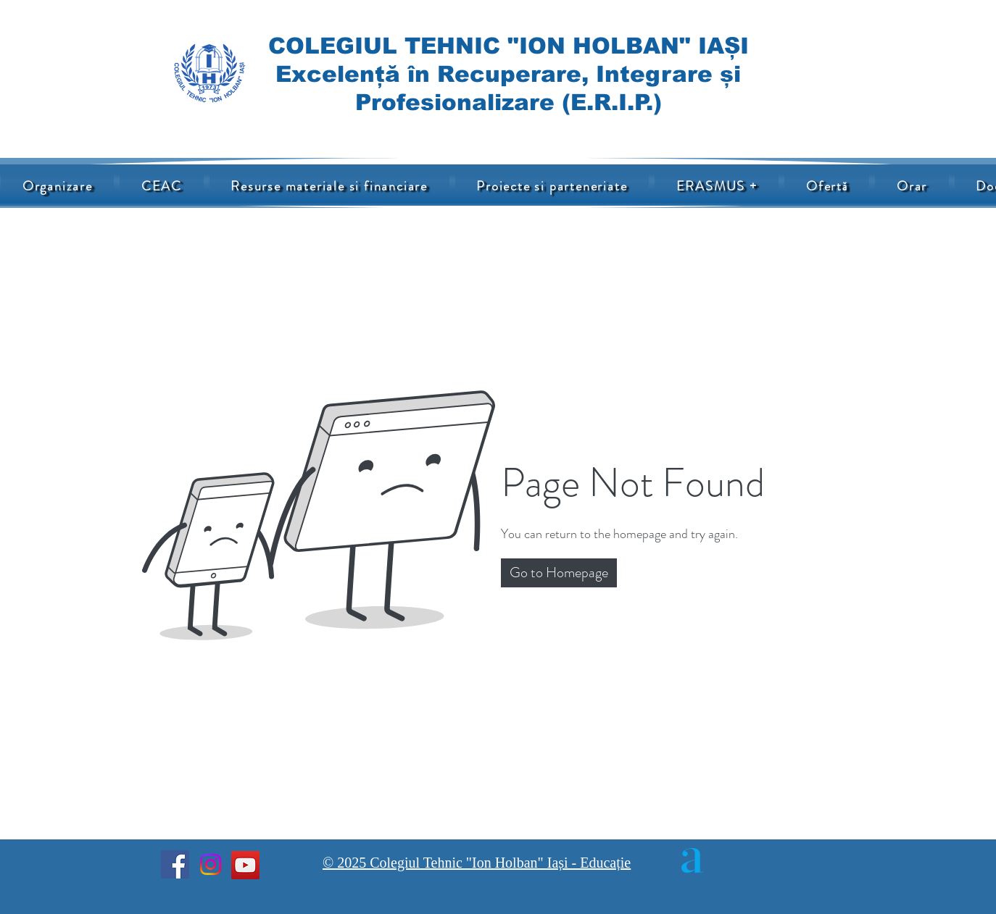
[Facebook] (175, 864)
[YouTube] (245, 865)
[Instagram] (210, 864)
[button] (329, 186)
